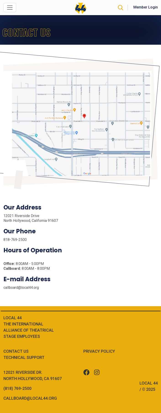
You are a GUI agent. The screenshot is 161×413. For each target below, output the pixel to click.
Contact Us (16, 351)
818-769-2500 (15, 239)
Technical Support (24, 357)
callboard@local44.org (21, 287)
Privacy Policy (99, 351)
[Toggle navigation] (9, 7)
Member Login (145, 7)
